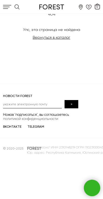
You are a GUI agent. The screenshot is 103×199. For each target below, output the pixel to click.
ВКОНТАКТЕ (12, 127)
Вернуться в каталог (51, 37)
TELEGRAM (35, 127)
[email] (32, 104)
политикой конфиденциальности (30, 119)
